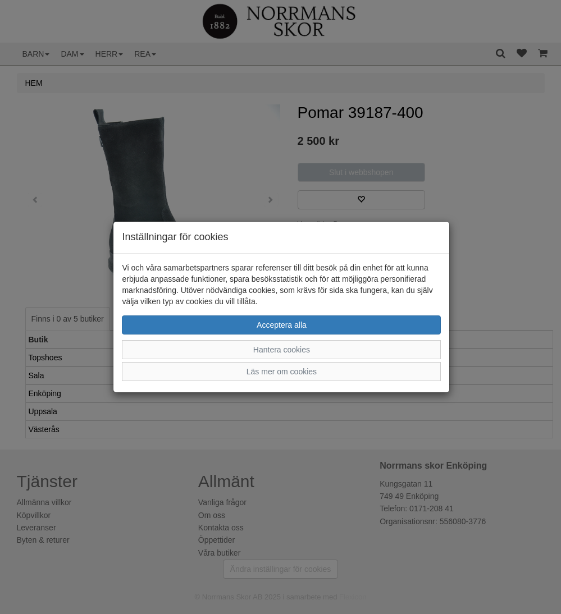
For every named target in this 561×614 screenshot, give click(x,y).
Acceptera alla (282, 324)
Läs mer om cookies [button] (282, 371)
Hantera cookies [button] (281, 349)
